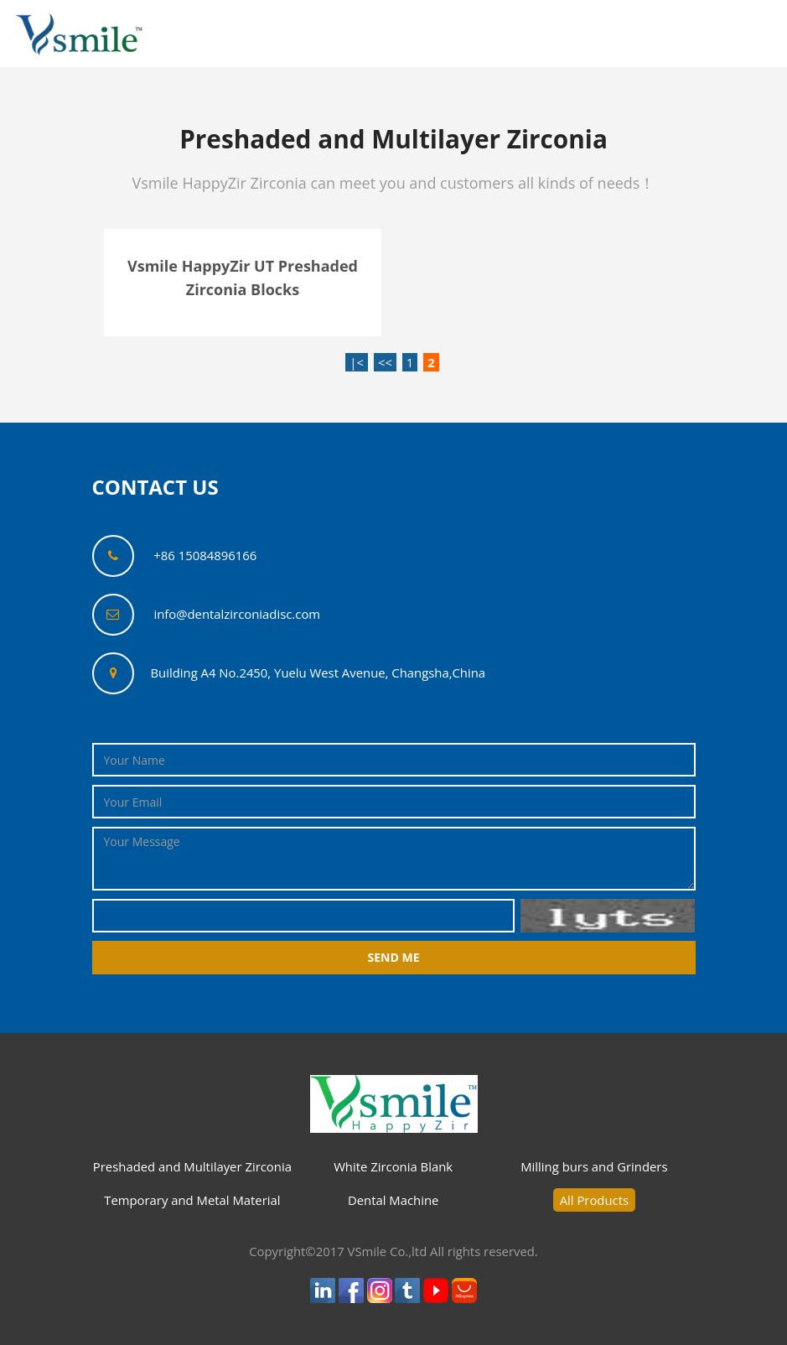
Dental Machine (393, 1200)
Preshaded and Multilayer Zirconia (192, 1166)
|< (356, 362)
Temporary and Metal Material (192, 1200)
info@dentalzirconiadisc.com (236, 613)
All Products (594, 1200)
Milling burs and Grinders (593, 1166)
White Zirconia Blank (393, 1166)
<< (385, 362)
